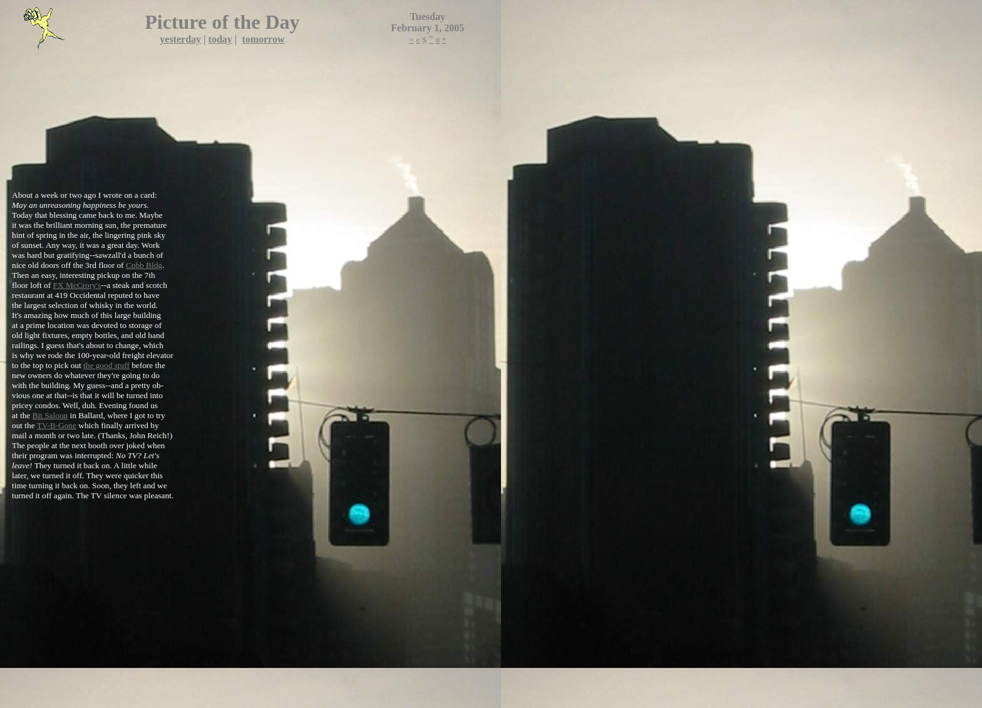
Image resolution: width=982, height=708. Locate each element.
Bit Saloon (50, 415)
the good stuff (106, 365)
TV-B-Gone (56, 425)
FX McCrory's (77, 285)
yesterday (180, 39)
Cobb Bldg (144, 265)
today (220, 39)
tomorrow (263, 39)
